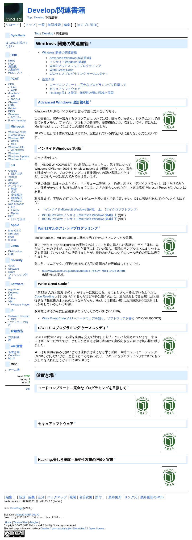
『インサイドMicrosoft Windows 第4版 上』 (73, 209)
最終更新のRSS (152, 497)
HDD (14, 55)
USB (11, 105)
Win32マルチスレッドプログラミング (75, 66)
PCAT (15, 78)
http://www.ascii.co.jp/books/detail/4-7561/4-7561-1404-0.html (83, 270)
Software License (18, 315)
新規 (22, 497)
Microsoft (17, 126)
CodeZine (14, 355)
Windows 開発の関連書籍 (59, 52)
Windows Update (18, 156)
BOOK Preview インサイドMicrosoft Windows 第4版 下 (79, 219)
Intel (13, 87)
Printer (12, 108)
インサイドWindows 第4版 (68, 62)
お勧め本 (14, 69)
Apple (15, 225)
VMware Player (20, 304)
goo (10, 179)
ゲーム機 (14, 369)
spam (11, 271)
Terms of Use (20, 522)
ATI (13, 96)
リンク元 (131, 497)
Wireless (13, 114)
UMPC (15, 140)
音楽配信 (16, 194)
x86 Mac (13, 233)
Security (17, 260)
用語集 (12, 66)
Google (12, 170)
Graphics (13, 93)
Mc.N (11, 358)
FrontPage (16, 508)
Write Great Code (61, 70)
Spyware (13, 268)
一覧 (41, 25)
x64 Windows (16, 134)
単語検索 (54, 25)
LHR (11, 254)
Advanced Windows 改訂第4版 (70, 58)
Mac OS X (14, 230)
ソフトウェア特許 (18, 324)
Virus (11, 265)
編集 (67, 25)
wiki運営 (16, 346)
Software (17, 284)
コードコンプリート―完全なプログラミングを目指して (88, 85)
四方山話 (16, 173)
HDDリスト (15, 72)
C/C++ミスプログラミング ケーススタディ (79, 73)
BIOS (11, 111)
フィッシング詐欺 (18, 276)
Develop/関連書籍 (56, 10)
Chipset (13, 102)
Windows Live (16, 159)
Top (29, 17)
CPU (11, 84)
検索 (14, 188)
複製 (73, 497)
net (13, 165)
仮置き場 (14, 352)
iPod (11, 236)
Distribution (15, 251)
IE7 (13, 206)
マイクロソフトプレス (121, 209)
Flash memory (17, 120)
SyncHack (18, 35)
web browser (16, 203)
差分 (41, 497)
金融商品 (17, 331)
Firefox (15, 209)
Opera (15, 212)
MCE (14, 143)
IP (12, 310)
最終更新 (114, 497)
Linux (15, 245)
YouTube (16, 200)
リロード (12, 25)
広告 (14, 191)
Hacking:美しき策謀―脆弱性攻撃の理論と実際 (81, 93)
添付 (98, 497)
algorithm (14, 289)
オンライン (15, 185)
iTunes (12, 239)
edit (28, 388)
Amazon (13, 182)
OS (10, 295)
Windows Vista (17, 131)
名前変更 (85, 497)
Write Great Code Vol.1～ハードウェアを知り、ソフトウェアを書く (88, 318)
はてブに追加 (87, 25)
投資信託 (14, 336)
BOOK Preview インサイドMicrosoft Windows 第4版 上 (79, 215)
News (11, 60)
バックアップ (57, 497)
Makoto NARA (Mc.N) (27, 514)
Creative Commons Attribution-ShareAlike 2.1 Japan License (72, 528)
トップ (30, 25)
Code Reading (44, 296)
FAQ (11, 63)
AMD (14, 90)
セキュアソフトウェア (65, 89)
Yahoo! (12, 176)
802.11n (16, 117)
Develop (39, 17)
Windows (13, 153)
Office (11, 298)
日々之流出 (18, 219)
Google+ (33, 522)
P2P (10, 216)
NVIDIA (15, 99)
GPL (14, 319)
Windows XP (16, 138)
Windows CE (16, 146)
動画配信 (16, 197)
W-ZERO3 (17, 150)
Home (8, 522)
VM (10, 301)
